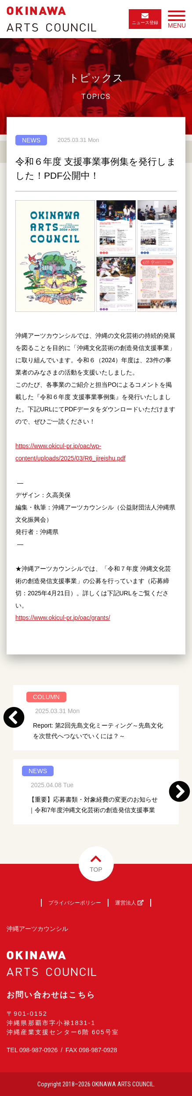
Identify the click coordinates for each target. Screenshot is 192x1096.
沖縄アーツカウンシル (37, 928)
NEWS (31, 140)
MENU (176, 21)
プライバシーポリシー (74, 903)
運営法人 (129, 903)
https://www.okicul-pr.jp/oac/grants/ (62, 617)
